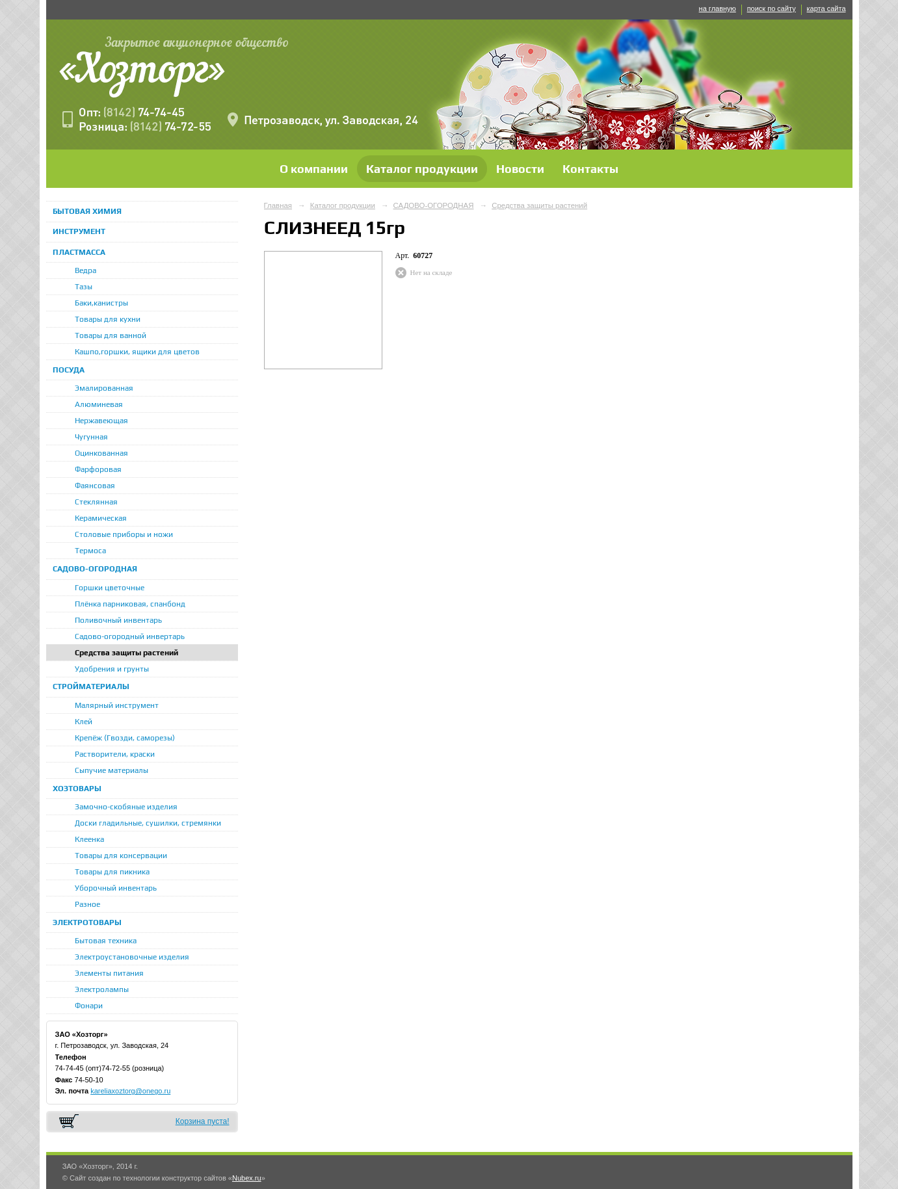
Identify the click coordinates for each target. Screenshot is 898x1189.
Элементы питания (109, 973)
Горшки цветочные (109, 587)
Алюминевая (99, 404)
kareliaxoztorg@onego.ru (130, 1091)
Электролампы (102, 989)
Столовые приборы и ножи (124, 534)
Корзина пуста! (203, 1121)
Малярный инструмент (117, 705)
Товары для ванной (110, 335)
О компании (314, 169)
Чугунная (91, 436)
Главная (278, 205)
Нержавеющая (101, 420)
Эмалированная (104, 388)
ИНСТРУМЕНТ (79, 231)
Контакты (590, 169)
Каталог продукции (422, 169)
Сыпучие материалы (111, 770)
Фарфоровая (98, 469)
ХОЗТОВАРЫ (77, 788)
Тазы (83, 286)
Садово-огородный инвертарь (130, 636)
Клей (83, 721)
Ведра (85, 270)
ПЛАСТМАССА (79, 252)
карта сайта (826, 8)
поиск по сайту (771, 8)
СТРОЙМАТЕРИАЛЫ (91, 686)
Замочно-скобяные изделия (126, 806)
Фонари (89, 1005)
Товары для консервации (121, 855)
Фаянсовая (95, 485)
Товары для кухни (107, 319)
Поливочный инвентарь (118, 620)
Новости (520, 169)
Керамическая (101, 518)
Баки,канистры (101, 302)
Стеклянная (96, 501)
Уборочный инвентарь (116, 888)
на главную (717, 8)
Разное (87, 904)
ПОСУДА (69, 369)
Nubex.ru (246, 1178)
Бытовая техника (106, 940)
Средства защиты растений (126, 652)
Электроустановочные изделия (132, 956)
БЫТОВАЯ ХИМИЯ (87, 211)
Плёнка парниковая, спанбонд (130, 603)
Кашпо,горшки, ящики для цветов (137, 351)
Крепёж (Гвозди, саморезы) (125, 737)
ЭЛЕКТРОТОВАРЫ (87, 922)
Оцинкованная (101, 453)
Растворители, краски (115, 754)
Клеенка (89, 839)
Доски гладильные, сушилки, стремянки (148, 823)
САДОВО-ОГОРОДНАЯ (95, 568)
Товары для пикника (112, 871)
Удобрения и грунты (112, 668)
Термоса (90, 550)
